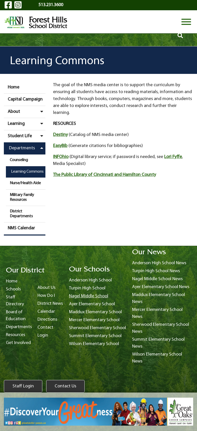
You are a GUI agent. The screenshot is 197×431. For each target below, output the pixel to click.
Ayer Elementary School (92, 304)
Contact (45, 327)
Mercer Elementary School (94, 320)
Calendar (46, 311)
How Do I (46, 295)
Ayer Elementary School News (160, 287)
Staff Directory (15, 301)
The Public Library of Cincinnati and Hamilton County (104, 174)
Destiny (60, 134)
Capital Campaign (25, 99)
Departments (27, 148)
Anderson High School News (159, 263)
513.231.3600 (50, 5)
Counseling (19, 160)
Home (13, 87)
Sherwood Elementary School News (160, 328)
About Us (46, 287)
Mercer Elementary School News (157, 313)
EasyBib (60, 145)
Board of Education (16, 315)
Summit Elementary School (95, 336)
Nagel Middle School (88, 296)
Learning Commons (27, 172)
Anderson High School (90, 280)
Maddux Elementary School (95, 312)
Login (42, 335)
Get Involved (18, 342)
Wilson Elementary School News (157, 358)
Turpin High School (87, 288)
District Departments (21, 213)
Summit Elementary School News (158, 343)
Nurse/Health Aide (25, 183)
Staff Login (23, 386)
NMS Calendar (21, 228)
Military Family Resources (22, 197)
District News (50, 303)
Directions (47, 319)
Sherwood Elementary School (97, 328)
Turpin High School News (156, 271)
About (26, 111)
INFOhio (60, 156)
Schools (13, 289)
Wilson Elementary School (94, 343)
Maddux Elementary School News (158, 298)
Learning (26, 123)
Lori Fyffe (173, 156)
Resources (15, 334)
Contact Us (65, 386)
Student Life (26, 136)
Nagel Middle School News (157, 279)
